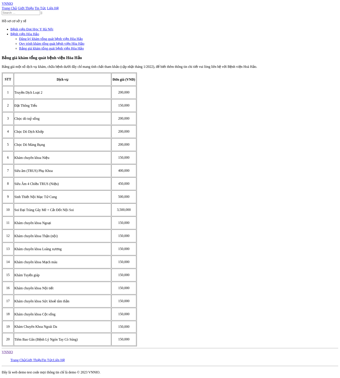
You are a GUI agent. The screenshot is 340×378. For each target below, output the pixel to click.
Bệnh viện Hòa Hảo (24, 34)
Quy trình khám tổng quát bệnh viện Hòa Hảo (51, 43)
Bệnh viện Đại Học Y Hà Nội (31, 29)
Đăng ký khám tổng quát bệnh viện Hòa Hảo (51, 39)
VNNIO (7, 352)
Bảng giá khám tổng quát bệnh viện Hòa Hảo (51, 48)
